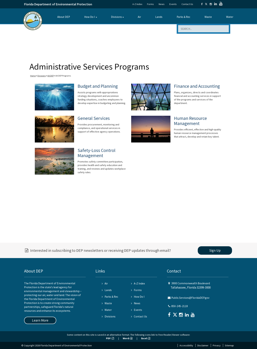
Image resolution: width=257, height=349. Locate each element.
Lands (158, 17)
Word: (127, 338)
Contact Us (187, 4)
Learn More (40, 320)
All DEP (50, 75)
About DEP (63, 17)
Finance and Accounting (197, 86)
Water (229, 17)
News (162, 4)
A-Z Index (137, 4)
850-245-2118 (179, 306)
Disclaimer (202, 345)
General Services (94, 118)
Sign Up (215, 250)
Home (33, 75)
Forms (150, 4)
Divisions (116, 17)
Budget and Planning (98, 86)
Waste (208, 17)
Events (173, 4)
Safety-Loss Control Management (96, 152)
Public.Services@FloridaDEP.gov (190, 297)
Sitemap (229, 345)
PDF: (110, 338)
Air (139, 17)
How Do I (89, 17)
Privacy (217, 345)
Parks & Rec (183, 17)
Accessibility (186, 345)
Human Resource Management (190, 120)
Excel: (145, 338)
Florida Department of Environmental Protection (58, 4)
